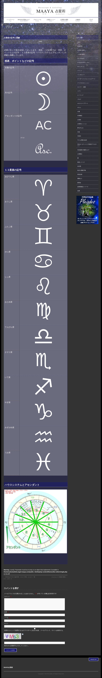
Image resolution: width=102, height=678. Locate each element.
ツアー (79, 91)
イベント (79, 70)
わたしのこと (81, 66)
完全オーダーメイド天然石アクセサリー (87, 145)
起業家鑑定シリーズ (82, 186)
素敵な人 (79, 178)
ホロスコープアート (82, 103)
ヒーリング (80, 95)
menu (78, 42)
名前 (6, 614)
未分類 (79, 166)
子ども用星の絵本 (82, 140)
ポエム (79, 107)
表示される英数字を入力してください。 (16, 648)
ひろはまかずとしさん (83, 62)
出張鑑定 (79, 115)
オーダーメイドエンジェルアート (86, 79)
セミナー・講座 (81, 87)
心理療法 (79, 154)
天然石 (79, 136)
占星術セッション (82, 124)
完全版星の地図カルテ (83, 150)
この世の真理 (81, 54)
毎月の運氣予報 (81, 170)
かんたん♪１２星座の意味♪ (59, 577)
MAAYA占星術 (48, 674)
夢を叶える (80, 128)
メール (7, 620)
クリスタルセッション (83, 83)
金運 (78, 190)
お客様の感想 (81, 50)
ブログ (79, 99)
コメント (8, 596)
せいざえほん (81, 58)
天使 (78, 132)
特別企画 (79, 174)
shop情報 (79, 46)
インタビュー (81, 74)
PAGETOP (93, 659)
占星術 (40, 41)
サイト (6, 626)
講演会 (79, 182)
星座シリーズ (81, 162)
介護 (78, 111)
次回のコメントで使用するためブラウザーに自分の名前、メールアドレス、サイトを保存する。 (34, 633)
